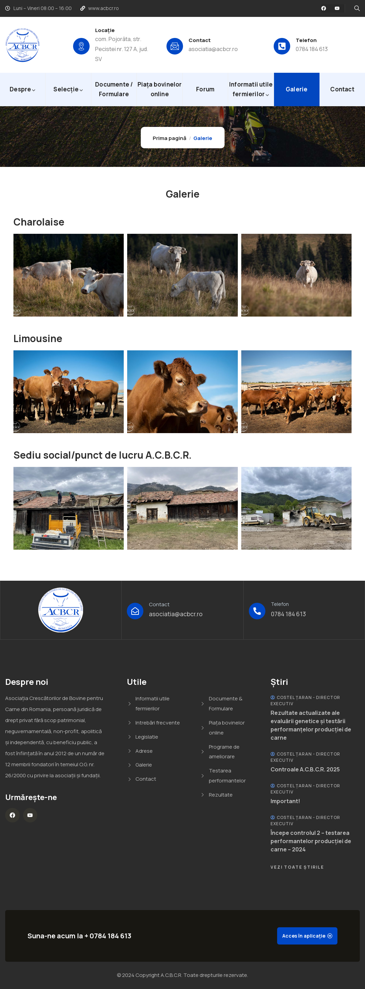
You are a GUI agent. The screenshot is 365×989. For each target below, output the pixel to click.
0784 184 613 (312, 49)
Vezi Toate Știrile (297, 867)
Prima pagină (169, 138)
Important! (285, 801)
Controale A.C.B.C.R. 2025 (305, 769)
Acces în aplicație (303, 935)
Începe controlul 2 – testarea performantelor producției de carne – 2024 (311, 841)
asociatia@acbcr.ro (213, 49)
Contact (200, 40)
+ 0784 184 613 (107, 935)
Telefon (306, 40)
